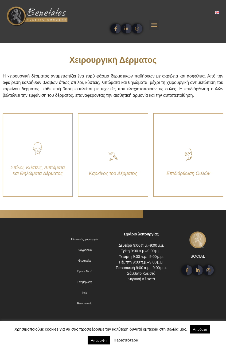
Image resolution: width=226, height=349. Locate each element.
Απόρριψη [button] (99, 340)
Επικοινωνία (84, 303)
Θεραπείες (84, 260)
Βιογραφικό (85, 250)
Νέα (84, 292)
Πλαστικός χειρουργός (84, 239)
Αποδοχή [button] (200, 329)
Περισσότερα (126, 340)
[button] (154, 25)
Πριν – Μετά (84, 271)
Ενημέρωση (84, 282)
